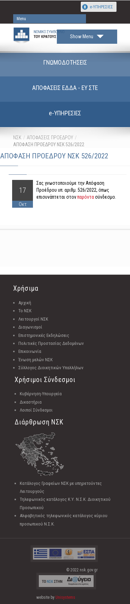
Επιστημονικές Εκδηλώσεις (43, 335)
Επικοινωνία (29, 351)
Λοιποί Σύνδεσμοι (36, 410)
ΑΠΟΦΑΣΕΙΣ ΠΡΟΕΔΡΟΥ (50, 137)
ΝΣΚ (17, 137)
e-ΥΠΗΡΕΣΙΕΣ (101, 6)
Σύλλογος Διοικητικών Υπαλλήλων (51, 367)
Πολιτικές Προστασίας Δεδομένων (51, 343)
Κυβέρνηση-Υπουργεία (41, 393)
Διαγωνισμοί (30, 327)
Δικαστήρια (31, 402)
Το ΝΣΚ (25, 310)
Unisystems (65, 597)
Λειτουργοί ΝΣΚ (33, 319)
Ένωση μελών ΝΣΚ (35, 359)
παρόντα (85, 197)
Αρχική (24, 302)
